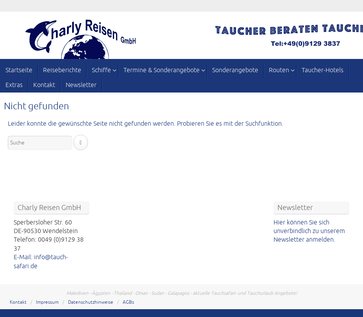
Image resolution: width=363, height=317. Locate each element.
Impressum (47, 302)
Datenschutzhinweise (90, 302)
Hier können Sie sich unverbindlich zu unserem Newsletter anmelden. (309, 231)
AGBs (128, 302)
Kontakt (18, 302)
